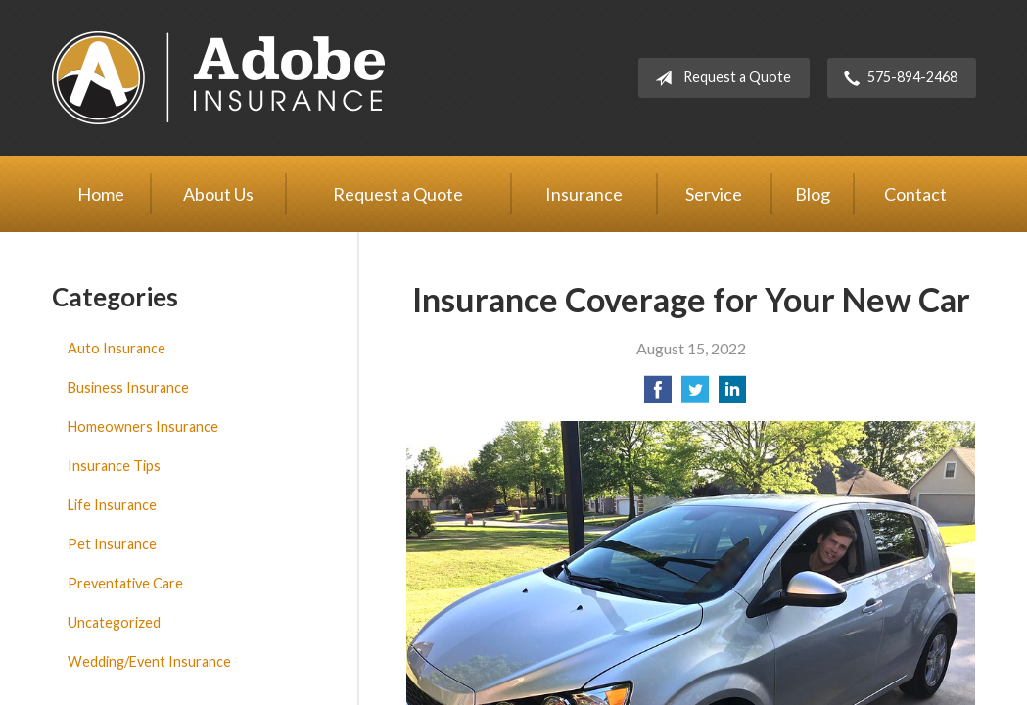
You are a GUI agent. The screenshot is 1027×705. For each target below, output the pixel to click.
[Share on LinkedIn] (732, 395)
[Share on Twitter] (695, 395)
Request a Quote (719, 78)
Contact (915, 194)
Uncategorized (114, 622)
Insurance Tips (114, 465)
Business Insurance (128, 387)
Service (713, 194)
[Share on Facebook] (658, 395)
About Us (218, 194)
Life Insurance (112, 504)
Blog (812, 194)
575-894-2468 (896, 78)
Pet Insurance (112, 544)
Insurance (584, 194)
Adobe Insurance (218, 77)
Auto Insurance (116, 348)
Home (100, 194)
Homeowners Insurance (143, 426)
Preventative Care (125, 583)
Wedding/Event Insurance (149, 661)
